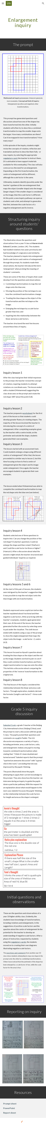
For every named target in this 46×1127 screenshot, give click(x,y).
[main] (23, 22)
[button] (3, 3)
